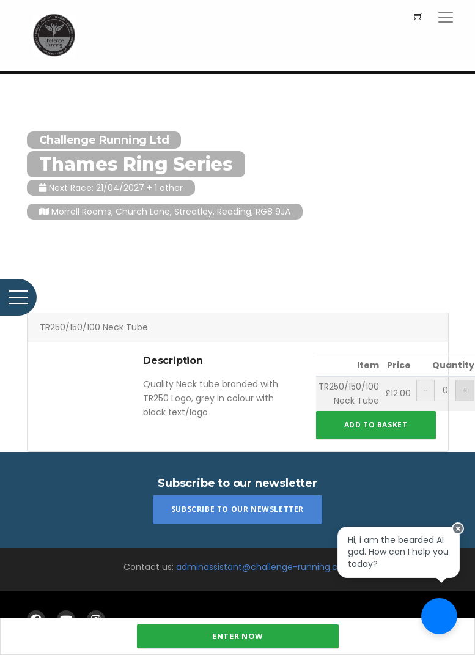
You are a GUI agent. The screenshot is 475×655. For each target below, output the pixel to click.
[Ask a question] (438, 618)
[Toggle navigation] (445, 17)
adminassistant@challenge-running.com (264, 567)
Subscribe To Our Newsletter (237, 509)
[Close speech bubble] (464, 510)
